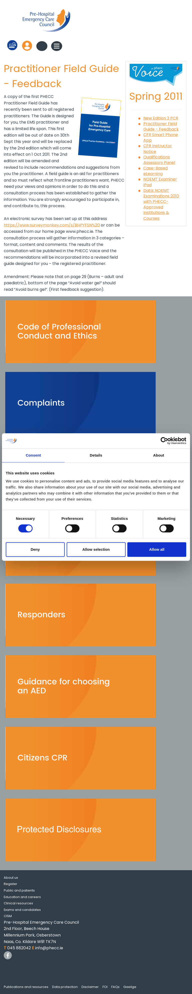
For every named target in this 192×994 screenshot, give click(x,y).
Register (10, 884)
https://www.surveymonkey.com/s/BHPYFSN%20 (52, 225)
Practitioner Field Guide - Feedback (161, 126)
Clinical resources (18, 903)
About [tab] (158, 455)
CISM (8, 916)
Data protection (65, 987)
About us (11, 877)
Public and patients (19, 890)
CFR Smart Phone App (160, 137)
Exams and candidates (22, 910)
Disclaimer (90, 987)
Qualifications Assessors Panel (159, 159)
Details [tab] (96, 455)
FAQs (115, 987)
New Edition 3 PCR (160, 118)
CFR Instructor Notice (157, 148)
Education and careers (22, 897)
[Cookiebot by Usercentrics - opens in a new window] (164, 441)
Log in (27, 45)
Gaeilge (129, 987)
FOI (105, 987)
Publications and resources (26, 987)
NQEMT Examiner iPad (160, 182)
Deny (35, 549)
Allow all (156, 549)
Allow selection (96, 549)
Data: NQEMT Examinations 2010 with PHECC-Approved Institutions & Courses (161, 204)
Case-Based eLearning (155, 171)
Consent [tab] (33, 455)
